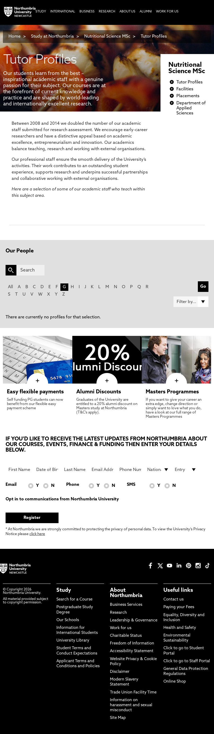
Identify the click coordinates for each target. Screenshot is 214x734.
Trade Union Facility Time (133, 693)
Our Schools (67, 620)
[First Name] (19, 469)
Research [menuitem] (107, 11)
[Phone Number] (130, 469)
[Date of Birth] (47, 469)
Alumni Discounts (98, 392)
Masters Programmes (172, 392)
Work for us (120, 628)
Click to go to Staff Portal (186, 661)
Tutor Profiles (154, 36)
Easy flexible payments (35, 392)
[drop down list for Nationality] (158, 469)
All (10, 287)
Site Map (118, 718)
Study (63, 590)
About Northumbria (126, 593)
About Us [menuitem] (127, 11)
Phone (72, 485)
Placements (187, 96)
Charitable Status (126, 636)
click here (37, 534)
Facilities (184, 89)
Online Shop (174, 682)
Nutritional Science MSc (107, 36)
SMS (131, 485)
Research (118, 613)
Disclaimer (120, 672)
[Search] (30, 270)
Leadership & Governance (133, 620)
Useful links (178, 590)
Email (11, 485)
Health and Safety (179, 628)
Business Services (126, 605)
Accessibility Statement (131, 651)
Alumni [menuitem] (146, 11)
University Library (72, 641)
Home (14, 36)
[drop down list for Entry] (185, 469)
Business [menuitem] (87, 11)
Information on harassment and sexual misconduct (131, 705)
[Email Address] (102, 469)
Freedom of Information (132, 644)
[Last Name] (74, 469)
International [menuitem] (62, 11)
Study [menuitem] (40, 11)
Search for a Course (74, 600)
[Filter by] (190, 301)
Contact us (173, 600)
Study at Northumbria (52, 36)
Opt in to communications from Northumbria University (62, 499)
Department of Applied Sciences (191, 108)
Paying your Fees (178, 607)
